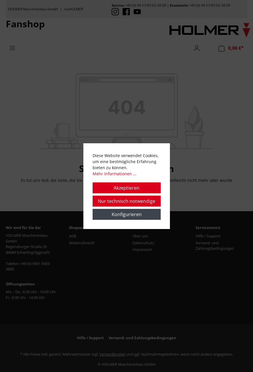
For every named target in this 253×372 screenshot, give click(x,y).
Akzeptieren (126, 188)
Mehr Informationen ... (114, 173)
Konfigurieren (127, 214)
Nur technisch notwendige (126, 201)
